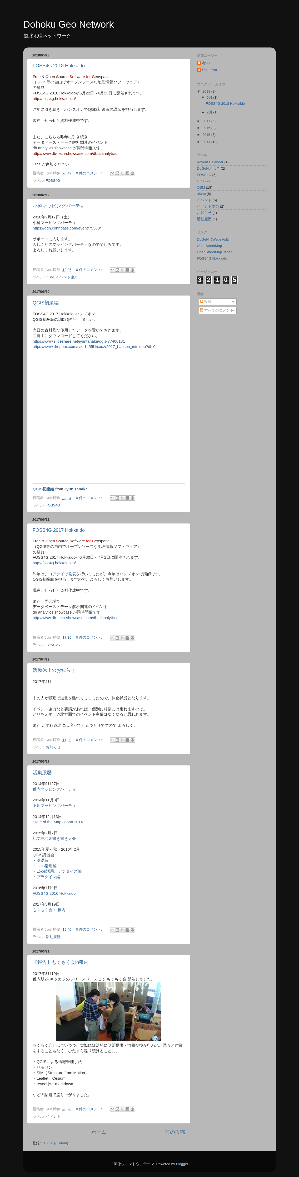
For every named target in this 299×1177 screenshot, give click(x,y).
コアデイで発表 (62, 574)
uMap (201, 194)
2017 (206, 121)
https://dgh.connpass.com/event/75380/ (67, 228)
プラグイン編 (48, 877)
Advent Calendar (210, 162)
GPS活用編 (47, 866)
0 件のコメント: (89, 173)
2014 (206, 142)
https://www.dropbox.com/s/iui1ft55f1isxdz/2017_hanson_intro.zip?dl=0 (94, 347)
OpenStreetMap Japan (215, 252)
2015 (206, 135)
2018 (206, 91)
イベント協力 (67, 277)
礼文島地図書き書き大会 (54, 838)
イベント (53, 1116)
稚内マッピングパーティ (54, 789)
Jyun (206, 63)
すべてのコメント (217, 310)
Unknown (209, 70)
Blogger (182, 1164)
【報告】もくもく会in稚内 (60, 962)
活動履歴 (42, 772)
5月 (210, 97)
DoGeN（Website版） (215, 239)
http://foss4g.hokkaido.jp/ (54, 99)
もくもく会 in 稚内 (49, 910)
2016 (206, 128)
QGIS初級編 (46, 302)
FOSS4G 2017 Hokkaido (59, 530)
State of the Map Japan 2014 (58, 822)
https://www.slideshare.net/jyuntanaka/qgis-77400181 (79, 341)
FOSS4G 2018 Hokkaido (59, 65)
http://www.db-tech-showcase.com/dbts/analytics (75, 153)
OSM (50, 277)
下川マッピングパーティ (54, 805)
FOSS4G (53, 181)
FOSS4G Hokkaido (212, 258)
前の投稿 (175, 1132)
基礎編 (42, 860)
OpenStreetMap (209, 246)
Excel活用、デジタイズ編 (59, 871)
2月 (210, 112)
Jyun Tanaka (76, 489)
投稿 (206, 302)
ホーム (98, 1132)
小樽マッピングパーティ (59, 206)
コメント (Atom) (55, 1143)
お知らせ (53, 747)
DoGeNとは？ (208, 168)
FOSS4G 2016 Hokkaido (54, 893)
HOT (201, 181)
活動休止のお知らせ (54, 670)
